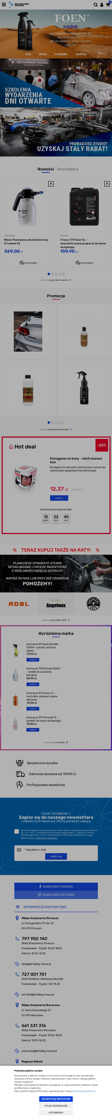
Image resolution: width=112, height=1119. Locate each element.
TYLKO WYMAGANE (55, 1105)
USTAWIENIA (56, 1112)
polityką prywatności (83, 1091)
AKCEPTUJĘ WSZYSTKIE (56, 1099)
